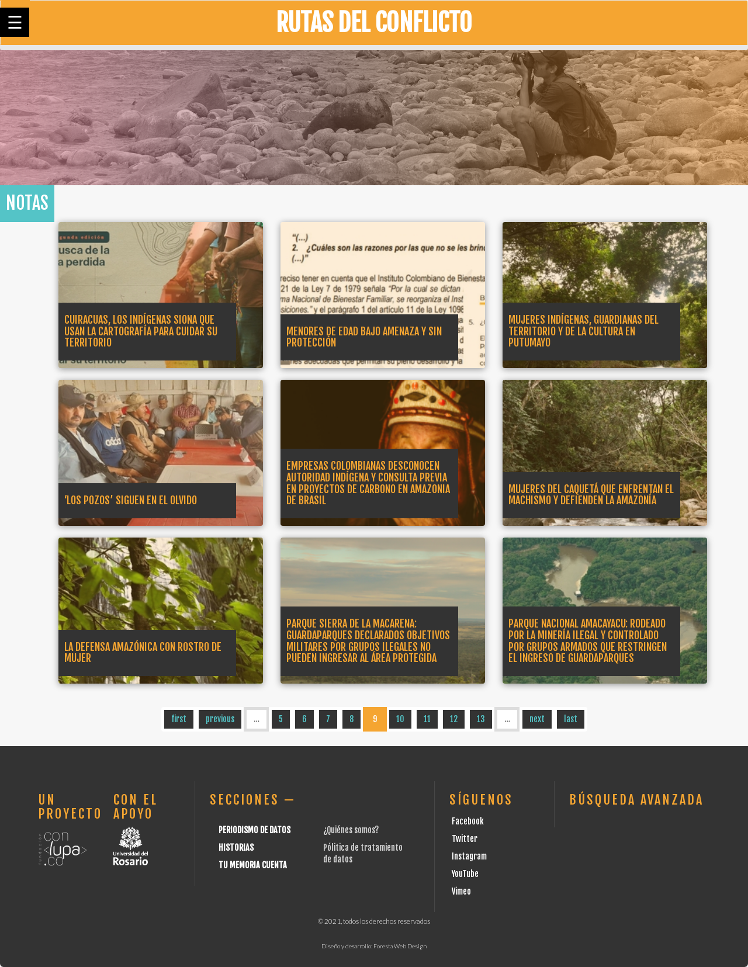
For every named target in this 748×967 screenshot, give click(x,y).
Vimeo (461, 891)
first (178, 719)
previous (220, 719)
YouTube (465, 874)
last (570, 719)
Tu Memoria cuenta (253, 865)
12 (454, 719)
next (537, 719)
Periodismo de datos (254, 830)
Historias (236, 847)
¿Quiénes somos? (351, 830)
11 (427, 719)
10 (400, 719)
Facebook (468, 821)
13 (481, 719)
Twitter (464, 839)
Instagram (469, 856)
